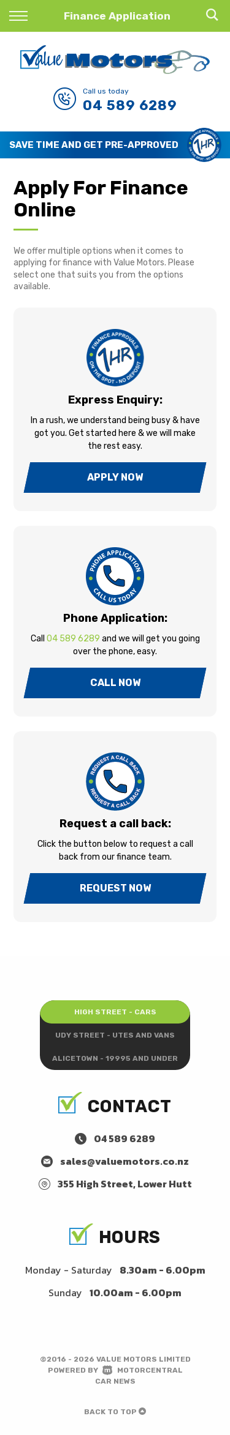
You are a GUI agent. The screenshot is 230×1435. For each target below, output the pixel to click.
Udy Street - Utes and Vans (115, 1035)
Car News (115, 1381)
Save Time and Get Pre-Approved (93, 144)
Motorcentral (142, 1370)
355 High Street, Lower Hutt (125, 1183)
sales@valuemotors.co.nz (124, 1161)
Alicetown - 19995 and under (115, 1058)
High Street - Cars (115, 1012)
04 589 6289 (130, 105)
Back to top (115, 1411)
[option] (115, 145)
